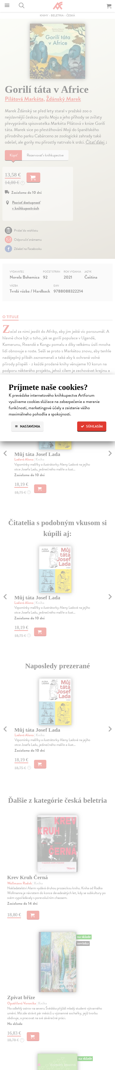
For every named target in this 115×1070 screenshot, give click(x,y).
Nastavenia (27, 426)
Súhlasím (92, 426)
